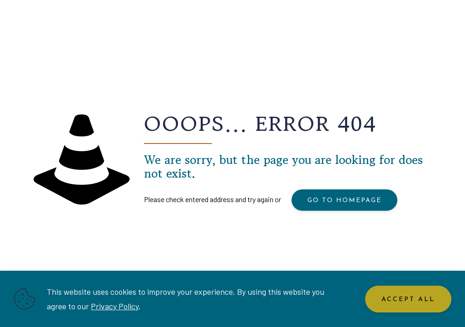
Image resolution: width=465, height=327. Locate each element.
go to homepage (344, 200)
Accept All (408, 299)
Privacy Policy (115, 306)
